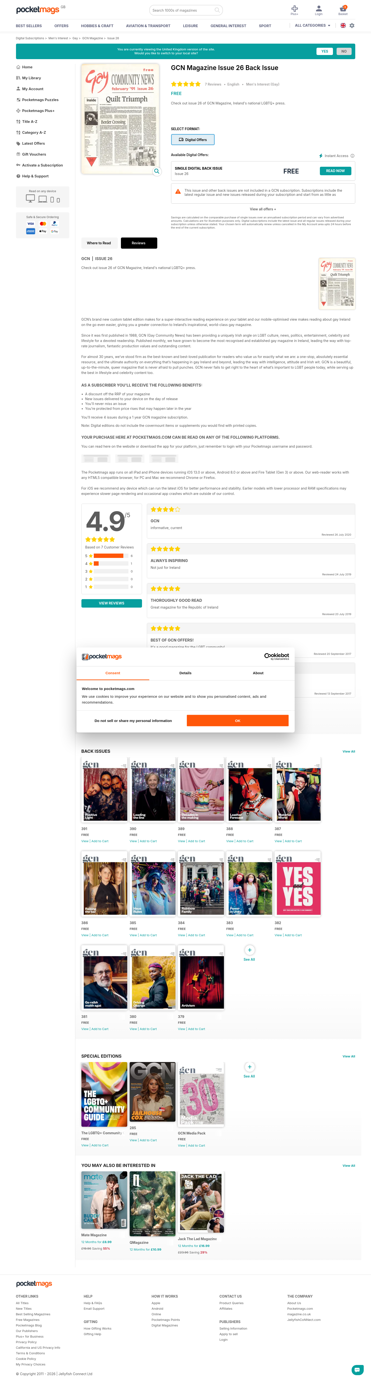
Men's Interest (58, 38)
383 (233, 927)
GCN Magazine (92, 38)
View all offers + (263, 209)
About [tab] (258, 673)
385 (134, 927)
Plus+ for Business (30, 1346)
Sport (265, 26)
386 (84, 927)
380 (134, 1022)
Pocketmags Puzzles (37, 99)
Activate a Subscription (39, 165)
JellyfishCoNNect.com (304, 1329)
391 (84, 831)
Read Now (335, 171)
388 (233, 831)
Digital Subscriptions (30, 38)
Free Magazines (28, 1329)
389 (184, 831)
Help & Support (32, 176)
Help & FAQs (93, 1313)
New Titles (24, 1318)
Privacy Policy (26, 1352)
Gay (75, 38)
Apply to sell (229, 1344)
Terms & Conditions (30, 1363)
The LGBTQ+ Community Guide (103, 1141)
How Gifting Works (97, 1338)
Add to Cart (99, 843)
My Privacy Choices (31, 1374)
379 (184, 1022)
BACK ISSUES (96, 751)
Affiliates (226, 1318)
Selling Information (233, 1338)
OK (238, 721)
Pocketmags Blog (29, 1335)
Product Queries (232, 1313)
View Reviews (111, 603)
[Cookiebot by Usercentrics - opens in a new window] (268, 656)
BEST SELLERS (29, 26)
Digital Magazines (165, 1335)
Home (24, 67)
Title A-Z (27, 121)
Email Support (94, 1318)
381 (84, 1022)
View (85, 843)
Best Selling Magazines (33, 1324)
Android (157, 1318)
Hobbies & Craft (97, 26)
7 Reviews (213, 84)
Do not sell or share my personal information (133, 721)
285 (134, 1135)
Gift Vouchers (31, 154)
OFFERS (62, 26)
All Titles (22, 1313)
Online (156, 1324)
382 (283, 927)
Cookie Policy (26, 1368)
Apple (156, 1313)
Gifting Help (92, 1344)
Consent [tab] (112, 673)
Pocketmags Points (166, 1329)
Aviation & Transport (148, 26)
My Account (30, 89)
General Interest (228, 26)
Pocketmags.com (300, 1318)
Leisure (190, 26)
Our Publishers (27, 1340)
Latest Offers (30, 143)
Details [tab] (186, 673)
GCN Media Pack (194, 1141)
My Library (28, 78)
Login (224, 1349)
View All (349, 751)
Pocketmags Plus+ (35, 110)
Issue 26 (113, 38)
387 (283, 831)
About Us (294, 1313)
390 (134, 831)
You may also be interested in (118, 1173)
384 (184, 927)
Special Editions (101, 1061)
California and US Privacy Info (38, 1357)
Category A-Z (31, 132)
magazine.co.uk (299, 1324)
